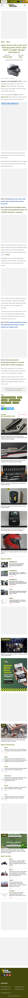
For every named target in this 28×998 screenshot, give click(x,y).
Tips (10, 589)
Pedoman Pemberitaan (7, 980)
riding (7, 254)
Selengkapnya (22, 415)
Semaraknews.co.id (6, 992)
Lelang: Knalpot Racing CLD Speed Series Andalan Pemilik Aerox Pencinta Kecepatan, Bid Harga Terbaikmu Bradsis (14, 438)
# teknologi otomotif (8, 397)
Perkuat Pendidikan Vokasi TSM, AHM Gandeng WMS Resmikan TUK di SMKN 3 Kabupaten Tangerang (14, 210)
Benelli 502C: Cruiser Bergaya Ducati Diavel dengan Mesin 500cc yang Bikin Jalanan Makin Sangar (18, 863)
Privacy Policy (9, 978)
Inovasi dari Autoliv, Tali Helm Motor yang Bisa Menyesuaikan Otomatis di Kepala (17, 601)
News (8, 42)
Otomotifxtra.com (5, 986)
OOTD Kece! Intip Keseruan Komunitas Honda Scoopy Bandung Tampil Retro (16, 564)
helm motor (5, 97)
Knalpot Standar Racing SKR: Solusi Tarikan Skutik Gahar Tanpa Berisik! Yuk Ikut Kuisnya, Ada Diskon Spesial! (13, 851)
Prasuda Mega (7, 57)
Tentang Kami (22, 978)
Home (3, 42)
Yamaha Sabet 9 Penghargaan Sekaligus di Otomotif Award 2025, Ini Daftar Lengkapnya (12, 362)
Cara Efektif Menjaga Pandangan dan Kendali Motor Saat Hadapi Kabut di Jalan (18, 592)
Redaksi (16, 978)
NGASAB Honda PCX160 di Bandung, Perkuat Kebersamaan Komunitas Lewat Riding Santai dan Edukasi (18, 583)
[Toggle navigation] (2, 5)
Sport (6, 785)
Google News (18, 390)
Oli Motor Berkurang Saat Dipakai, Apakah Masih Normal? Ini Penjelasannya (15, 769)
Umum (6, 766)
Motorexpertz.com (6, 989)
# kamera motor (14, 400)
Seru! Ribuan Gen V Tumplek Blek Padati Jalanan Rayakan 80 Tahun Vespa (17, 573)
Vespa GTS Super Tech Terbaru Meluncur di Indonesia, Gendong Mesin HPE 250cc (15, 750)
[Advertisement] (14, 25)
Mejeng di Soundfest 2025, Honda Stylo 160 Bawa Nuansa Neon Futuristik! (13, 201)
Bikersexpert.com (19, 986)
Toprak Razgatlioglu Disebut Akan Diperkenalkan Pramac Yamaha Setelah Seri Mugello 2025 (14, 325)
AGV (15, 94)
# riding (15, 402)
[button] (25, 5)
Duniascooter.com (20, 989)
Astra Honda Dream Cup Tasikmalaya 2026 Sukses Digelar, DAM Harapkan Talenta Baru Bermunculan (17, 884)
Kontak (3, 978)
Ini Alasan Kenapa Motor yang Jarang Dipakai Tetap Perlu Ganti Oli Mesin (13, 740)
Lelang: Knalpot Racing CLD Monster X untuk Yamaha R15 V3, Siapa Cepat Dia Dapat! (13, 461)
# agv (19, 397)
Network (4, 1)
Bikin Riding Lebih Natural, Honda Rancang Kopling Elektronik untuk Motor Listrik (17, 894)
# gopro (4, 400)
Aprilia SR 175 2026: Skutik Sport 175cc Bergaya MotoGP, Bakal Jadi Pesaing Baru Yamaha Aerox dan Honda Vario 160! (15, 760)
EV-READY (12, 891)
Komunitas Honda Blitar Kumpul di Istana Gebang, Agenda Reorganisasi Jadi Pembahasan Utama (15, 779)
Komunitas (13, 562)
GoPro (3, 86)
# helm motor (6, 402)
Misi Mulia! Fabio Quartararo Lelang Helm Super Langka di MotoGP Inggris (15, 788)
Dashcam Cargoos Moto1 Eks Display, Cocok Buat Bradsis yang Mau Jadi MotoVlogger (13, 529)
